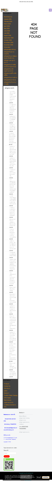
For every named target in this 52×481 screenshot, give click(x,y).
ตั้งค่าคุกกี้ (39, 477)
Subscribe (7, 456)
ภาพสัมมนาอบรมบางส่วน (10, 406)
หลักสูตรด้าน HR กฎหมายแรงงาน (8, 70)
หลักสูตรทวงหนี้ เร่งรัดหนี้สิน (10, 74)
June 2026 (7, 31)
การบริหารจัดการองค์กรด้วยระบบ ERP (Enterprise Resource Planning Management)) (12, 138)
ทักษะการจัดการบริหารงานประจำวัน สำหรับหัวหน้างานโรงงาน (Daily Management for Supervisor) (13, 322)
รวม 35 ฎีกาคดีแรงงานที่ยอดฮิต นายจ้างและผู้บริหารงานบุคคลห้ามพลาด (13, 96)
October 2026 (8, 40)
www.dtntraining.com (9, 430)
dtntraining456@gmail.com (10, 427)
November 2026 (8, 42)
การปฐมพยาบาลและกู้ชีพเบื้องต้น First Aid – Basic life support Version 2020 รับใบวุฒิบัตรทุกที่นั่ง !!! (13, 186)
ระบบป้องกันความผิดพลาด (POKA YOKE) (13, 254)
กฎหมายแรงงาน (8, 402)
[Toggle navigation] (50, 10)
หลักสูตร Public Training (24, 418)
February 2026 (8, 21)
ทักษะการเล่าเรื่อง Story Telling (13, 289)
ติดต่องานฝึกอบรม (22, 416)
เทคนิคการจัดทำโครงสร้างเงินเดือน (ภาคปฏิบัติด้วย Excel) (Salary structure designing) (13, 264)
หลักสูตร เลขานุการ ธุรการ (9, 61)
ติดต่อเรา (6, 393)
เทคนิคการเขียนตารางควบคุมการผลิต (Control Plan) (13, 309)
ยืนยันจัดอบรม (8, 17)
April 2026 (7, 26)
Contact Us (7, 386)
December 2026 (8, 45)
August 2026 (7, 35)
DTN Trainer (7, 398)
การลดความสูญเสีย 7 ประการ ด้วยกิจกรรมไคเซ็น (12, 173)
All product (7, 47)
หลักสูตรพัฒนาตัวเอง (10, 49)
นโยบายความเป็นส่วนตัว (30, 477)
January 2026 (8, 19)
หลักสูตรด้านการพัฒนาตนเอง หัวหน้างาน (10, 57)
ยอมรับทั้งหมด (45, 477)
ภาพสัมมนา (21, 424)
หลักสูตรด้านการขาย (10, 80)
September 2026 (9, 38)
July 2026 (6, 33)
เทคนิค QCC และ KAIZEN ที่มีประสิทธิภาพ (13, 373)
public (5, 391)
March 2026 (7, 24)
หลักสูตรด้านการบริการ (10, 77)
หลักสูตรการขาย (22, 420)
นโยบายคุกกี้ (9, 478)
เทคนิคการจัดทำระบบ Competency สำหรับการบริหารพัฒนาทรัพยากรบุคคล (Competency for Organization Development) (12, 351)
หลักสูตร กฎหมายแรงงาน (24, 422)
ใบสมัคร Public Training (10, 395)
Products (6, 384)
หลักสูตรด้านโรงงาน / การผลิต (10, 83)
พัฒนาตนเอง (7, 400)
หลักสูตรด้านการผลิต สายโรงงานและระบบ (10, 65)
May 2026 (7, 28)
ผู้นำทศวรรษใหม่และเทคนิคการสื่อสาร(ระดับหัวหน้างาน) (13, 222)
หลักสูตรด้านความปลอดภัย (9, 53)
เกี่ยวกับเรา (7, 388)
